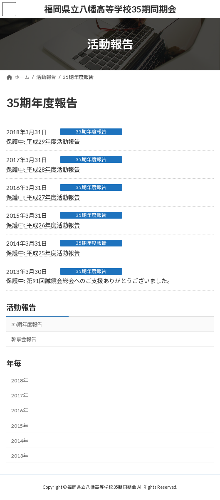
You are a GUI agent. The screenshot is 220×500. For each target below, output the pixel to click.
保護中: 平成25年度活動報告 (43, 252)
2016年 (19, 410)
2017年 (19, 395)
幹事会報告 (23, 339)
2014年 (19, 440)
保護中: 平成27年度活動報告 (43, 197)
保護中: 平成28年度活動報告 (43, 169)
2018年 (19, 380)
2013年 (19, 455)
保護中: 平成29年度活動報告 (43, 141)
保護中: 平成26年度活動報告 (43, 225)
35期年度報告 (91, 131)
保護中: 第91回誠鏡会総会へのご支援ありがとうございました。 (89, 280)
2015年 (19, 425)
